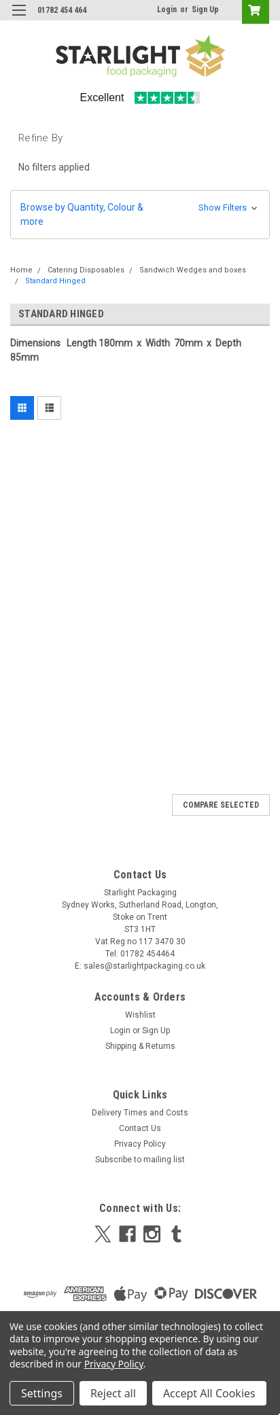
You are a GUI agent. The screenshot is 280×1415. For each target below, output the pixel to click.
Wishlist (140, 1015)
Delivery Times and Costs (140, 1112)
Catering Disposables (86, 270)
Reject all (113, 1393)
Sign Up (205, 9)
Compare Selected (221, 805)
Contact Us (140, 1128)
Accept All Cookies (209, 1393)
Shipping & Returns (140, 1046)
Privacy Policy (140, 1144)
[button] (140, 214)
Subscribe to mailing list (140, 1159)
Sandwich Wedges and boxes (192, 270)
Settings (42, 1393)
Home (21, 270)
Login (167, 9)
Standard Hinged (55, 280)
